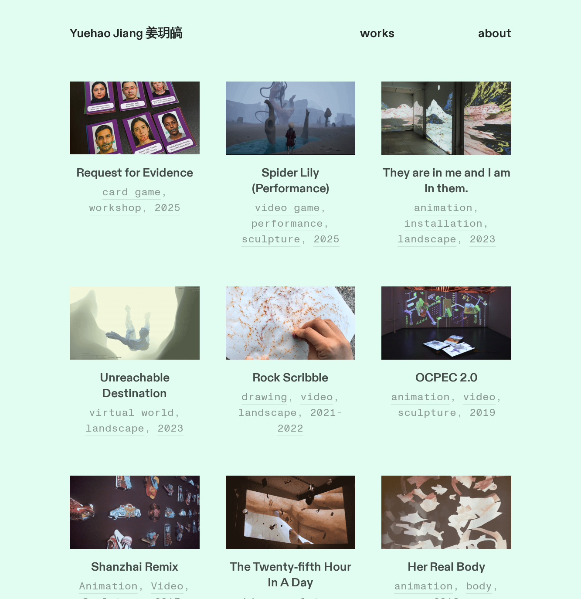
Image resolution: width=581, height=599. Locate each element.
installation (443, 223)
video (316, 397)
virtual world (131, 412)
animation (443, 208)
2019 (482, 412)
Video (167, 586)
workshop (115, 208)
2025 (167, 208)
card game (131, 192)
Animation (108, 586)
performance (287, 223)
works (377, 33)
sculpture (270, 239)
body (479, 586)
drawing (264, 397)
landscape (427, 239)
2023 (482, 239)
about (494, 33)
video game (287, 208)
